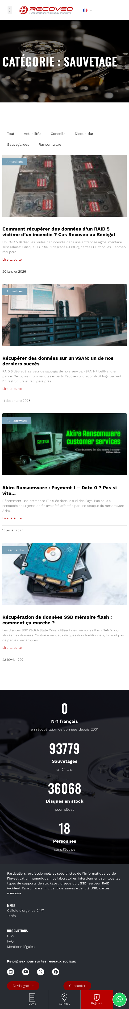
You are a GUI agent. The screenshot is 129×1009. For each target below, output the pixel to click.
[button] (10, 10)
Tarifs (11, 916)
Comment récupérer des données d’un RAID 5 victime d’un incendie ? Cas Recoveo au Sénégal (58, 231)
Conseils (58, 134)
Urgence (96, 1003)
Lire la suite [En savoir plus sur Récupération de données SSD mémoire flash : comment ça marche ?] (12, 647)
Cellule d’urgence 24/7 (25, 910)
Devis (32, 1003)
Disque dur (84, 134)
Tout (10, 134)
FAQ (10, 941)
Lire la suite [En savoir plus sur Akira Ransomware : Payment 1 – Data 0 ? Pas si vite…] (12, 518)
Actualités (32, 134)
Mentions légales (21, 947)
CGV (10, 936)
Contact (64, 1003)
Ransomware (50, 144)
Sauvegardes (18, 144)
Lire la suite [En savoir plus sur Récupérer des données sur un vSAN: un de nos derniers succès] (12, 389)
